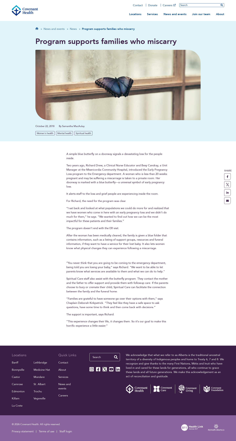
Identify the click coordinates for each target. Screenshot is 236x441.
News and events (175, 14)
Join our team (201, 14)
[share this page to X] (227, 184)
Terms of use (46, 431)
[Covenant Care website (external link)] (162, 388)
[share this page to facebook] (227, 176)
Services (152, 14)
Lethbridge (40, 362)
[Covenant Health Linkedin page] (118, 369)
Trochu (38, 391)
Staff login (65, 431)
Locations (135, 14)
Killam (15, 398)
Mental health (64, 133)
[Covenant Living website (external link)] (187, 388)
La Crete (17, 406)
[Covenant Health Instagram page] (91, 369)
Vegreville (39, 398)
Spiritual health (83, 133)
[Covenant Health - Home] (138, 388)
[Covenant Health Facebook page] (98, 369)
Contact (138, 5)
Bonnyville (18, 370)
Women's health (45, 133)
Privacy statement (23, 431)
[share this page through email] (227, 200)
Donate (152, 5)
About (220, 14)
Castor (16, 377)
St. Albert (39, 384)
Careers (169, 5)
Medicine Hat (42, 370)
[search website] (221, 5)
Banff (15, 362)
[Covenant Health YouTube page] (111, 369)
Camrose (17, 384)
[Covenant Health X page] (105, 369)
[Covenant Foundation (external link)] (212, 388)
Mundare (39, 377)
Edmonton (18, 391)
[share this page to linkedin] (227, 192)
